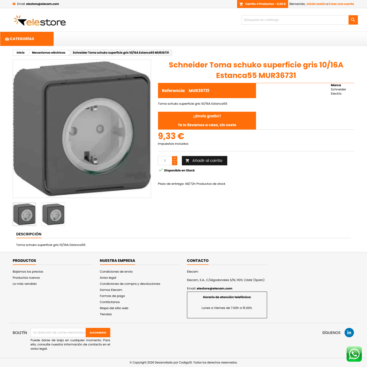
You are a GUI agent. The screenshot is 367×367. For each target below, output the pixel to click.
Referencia (173, 91)
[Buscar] (300, 20)
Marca (336, 85)
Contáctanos (110, 302)
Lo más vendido (25, 284)
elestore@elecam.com (42, 4)
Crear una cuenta (341, 4)
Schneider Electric (338, 91)
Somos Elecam (111, 290)
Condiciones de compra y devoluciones (130, 284)
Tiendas (106, 314)
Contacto (198, 260)
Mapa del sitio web (114, 308)
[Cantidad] (165, 160)
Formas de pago (112, 296)
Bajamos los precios (28, 271)
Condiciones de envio (116, 271)
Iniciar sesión (316, 4)
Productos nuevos (26, 277)
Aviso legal (108, 277)
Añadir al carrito (203, 160)
